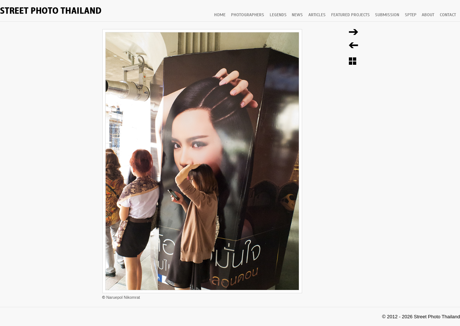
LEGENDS (278, 14)
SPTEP (411, 14)
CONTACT (448, 14)
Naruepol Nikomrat (123, 297)
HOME (220, 14)
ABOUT (428, 14)
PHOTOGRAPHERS (247, 14)
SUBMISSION (387, 14)
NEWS (297, 14)
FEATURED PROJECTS (350, 14)
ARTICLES (317, 14)
